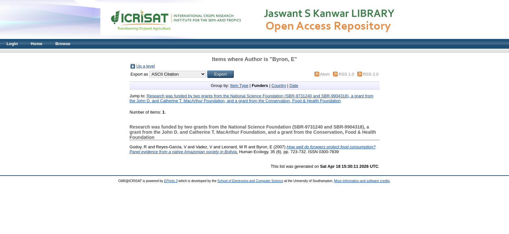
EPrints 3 (171, 181)
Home (37, 43)
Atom (325, 74)
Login (12, 43)
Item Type (239, 85)
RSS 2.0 (371, 74)
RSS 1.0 (346, 74)
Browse (62, 43)
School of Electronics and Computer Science (250, 181)
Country (278, 85)
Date (294, 85)
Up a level (145, 66)
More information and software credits (362, 181)
